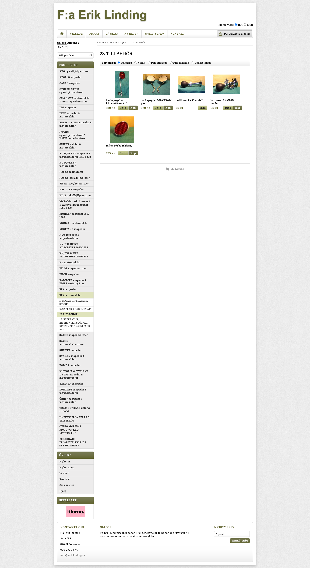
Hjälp (62, 490)
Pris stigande (159, 62)
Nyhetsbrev (154, 33)
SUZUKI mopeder (70, 350)
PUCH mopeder (69, 274)
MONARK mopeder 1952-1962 (74, 215)
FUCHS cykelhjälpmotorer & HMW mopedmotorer (72, 135)
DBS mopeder (67, 107)
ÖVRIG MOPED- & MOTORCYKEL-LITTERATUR (70, 430)
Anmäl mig (240, 540)
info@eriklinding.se (72, 555)
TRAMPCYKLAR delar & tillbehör (74, 409)
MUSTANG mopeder (72, 229)
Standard (126, 62)
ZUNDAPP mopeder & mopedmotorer (72, 391)
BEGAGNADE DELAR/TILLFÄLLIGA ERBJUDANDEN (72, 442)
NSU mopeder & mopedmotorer (69, 236)
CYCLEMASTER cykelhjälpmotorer (71, 90)
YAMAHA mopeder (71, 383)
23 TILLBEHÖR (68, 314)
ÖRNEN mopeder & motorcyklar (70, 400)
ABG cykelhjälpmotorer (74, 71)
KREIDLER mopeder (71, 189)
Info (123, 108)
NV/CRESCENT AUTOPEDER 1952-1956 (73, 245)
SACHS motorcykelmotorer (71, 342)
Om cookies (66, 485)
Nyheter (131, 33)
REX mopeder (67, 289)
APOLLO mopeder (70, 77)
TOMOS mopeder (69, 365)
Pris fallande (181, 62)
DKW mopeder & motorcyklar (69, 115)
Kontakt (177, 33)
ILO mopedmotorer (71, 171)
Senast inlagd (203, 62)
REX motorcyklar (70, 295)
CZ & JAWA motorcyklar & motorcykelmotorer (74, 99)
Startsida (101, 42)
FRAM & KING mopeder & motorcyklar (75, 124)
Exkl (250, 24)
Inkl (240, 24)
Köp (133, 108)
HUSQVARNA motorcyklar (68, 164)
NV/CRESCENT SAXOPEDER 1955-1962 (73, 255)
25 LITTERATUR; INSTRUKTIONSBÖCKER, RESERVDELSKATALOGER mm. (74, 324)
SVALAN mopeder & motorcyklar (71, 357)
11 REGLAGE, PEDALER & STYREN (73, 302)
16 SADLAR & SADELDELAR (75, 309)
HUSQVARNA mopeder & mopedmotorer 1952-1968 (75, 155)
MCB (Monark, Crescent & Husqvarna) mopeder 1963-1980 (74, 205)
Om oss (94, 33)
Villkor (76, 33)
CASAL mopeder (69, 83)
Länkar (112, 33)
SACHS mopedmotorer (73, 334)
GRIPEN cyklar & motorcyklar (70, 146)
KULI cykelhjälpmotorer (75, 195)
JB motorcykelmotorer (74, 183)
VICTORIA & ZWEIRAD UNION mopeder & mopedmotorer (73, 374)
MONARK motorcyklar (73, 223)
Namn (141, 62)
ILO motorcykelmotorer (74, 177)
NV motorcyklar (69, 262)
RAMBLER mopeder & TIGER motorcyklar (72, 282)
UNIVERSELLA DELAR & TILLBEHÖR (74, 419)
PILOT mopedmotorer (73, 268)
